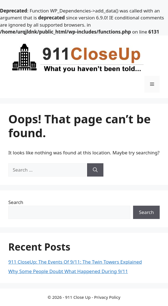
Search (15, 202)
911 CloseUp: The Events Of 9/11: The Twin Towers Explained (75, 262)
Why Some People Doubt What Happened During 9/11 (68, 271)
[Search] (95, 170)
